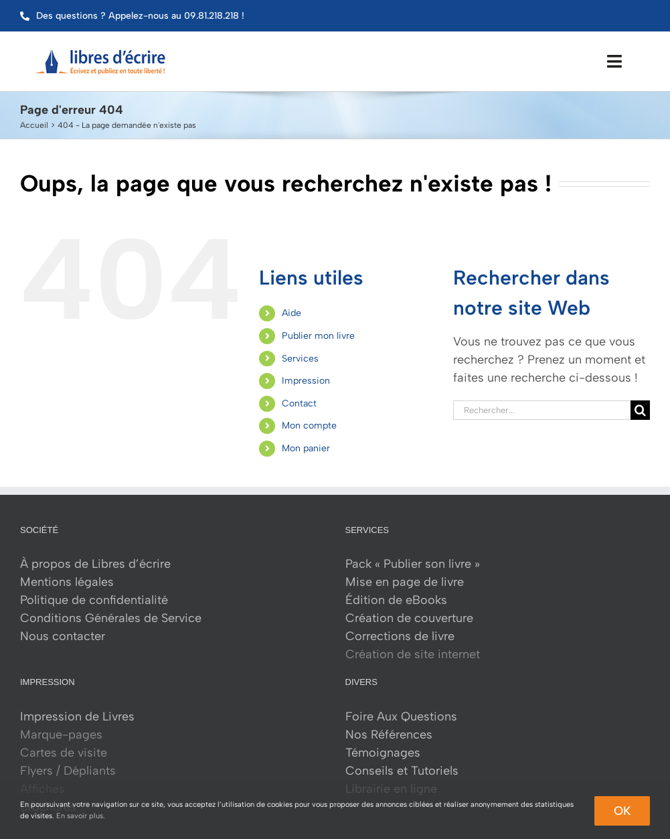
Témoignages (382, 752)
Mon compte (309, 425)
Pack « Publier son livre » (412, 563)
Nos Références (388, 734)
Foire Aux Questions (401, 716)
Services (300, 358)
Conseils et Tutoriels (401, 770)
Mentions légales (67, 582)
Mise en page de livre (404, 582)
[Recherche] (640, 410)
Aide (291, 313)
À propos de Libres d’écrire (95, 563)
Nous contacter (62, 636)
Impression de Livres (77, 716)
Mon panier (306, 448)
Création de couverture (409, 618)
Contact (299, 403)
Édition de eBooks (396, 600)
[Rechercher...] (542, 410)
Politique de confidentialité (94, 600)
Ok (622, 811)
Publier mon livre (318, 335)
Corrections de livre (399, 636)
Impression (306, 380)
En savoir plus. (80, 816)
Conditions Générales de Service (110, 618)
